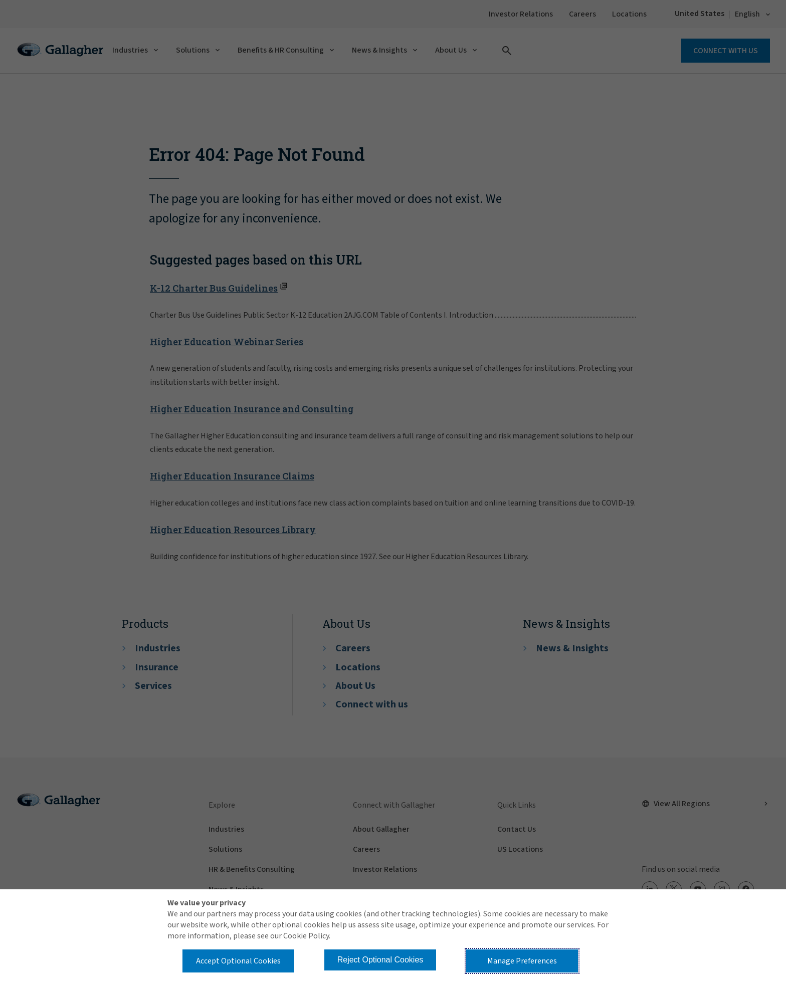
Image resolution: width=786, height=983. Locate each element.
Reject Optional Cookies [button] (380, 959)
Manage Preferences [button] (522, 960)
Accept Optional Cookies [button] (238, 960)
